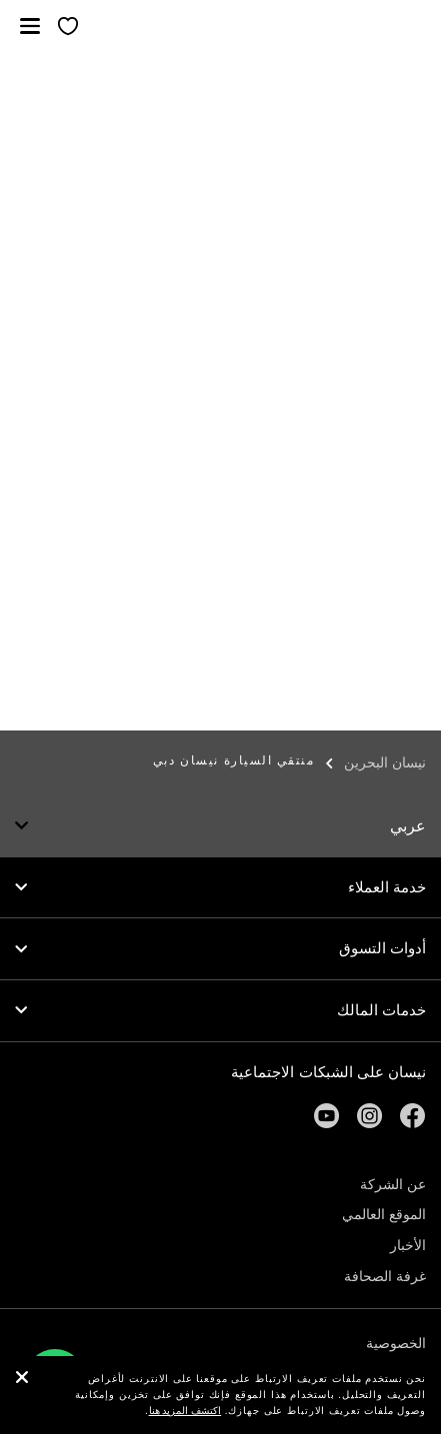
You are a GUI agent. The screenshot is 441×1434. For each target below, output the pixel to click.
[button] (30, 26)
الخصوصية (396, 1343)
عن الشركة (393, 1184)
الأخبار (408, 1245)
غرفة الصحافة (385, 1276)
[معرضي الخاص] (68, 27)
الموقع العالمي (384, 1214)
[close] (22, 1379)
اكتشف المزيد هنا (185, 1410)
